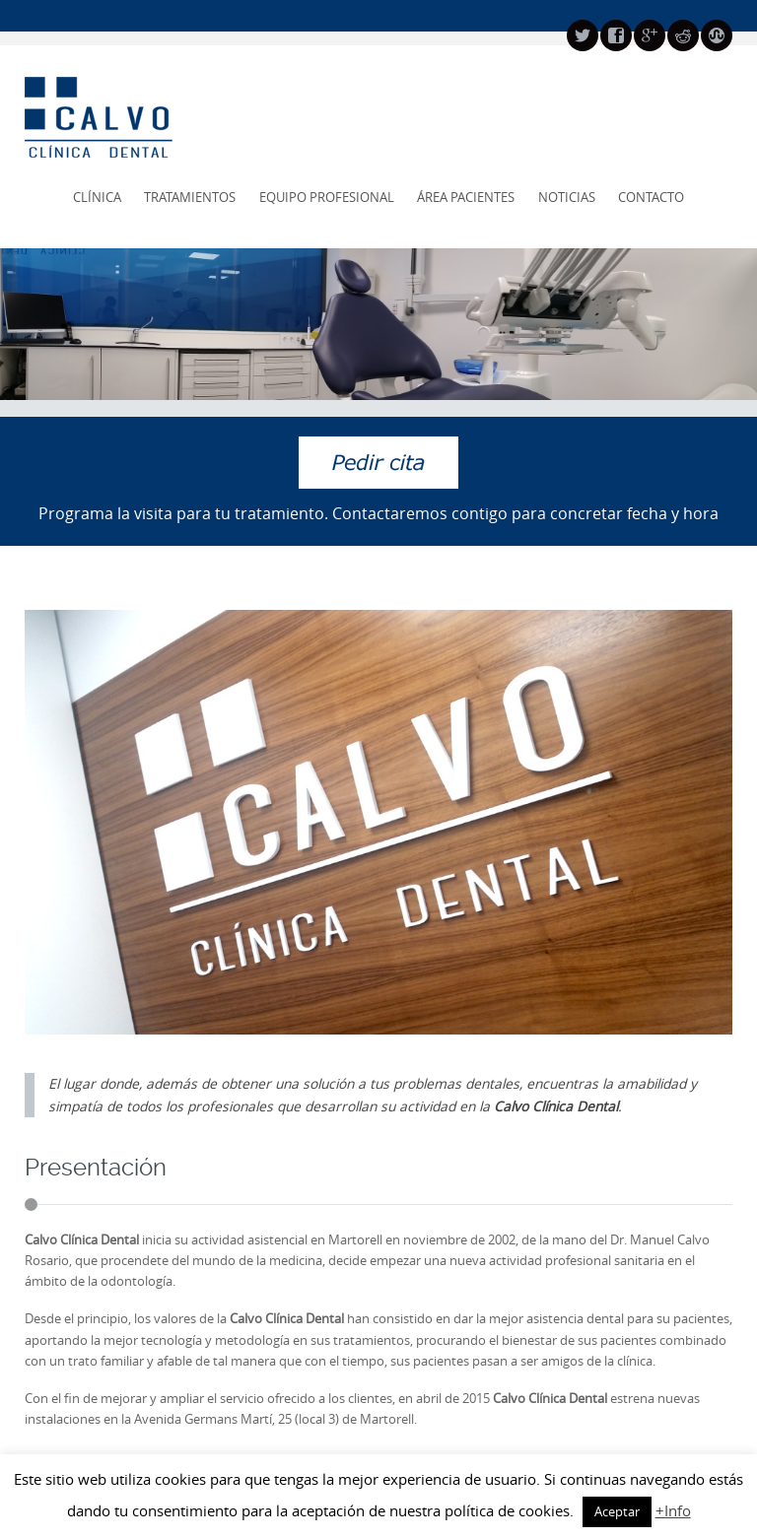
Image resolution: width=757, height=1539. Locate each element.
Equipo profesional (326, 197)
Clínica (97, 197)
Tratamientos (190, 197)
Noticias (566, 197)
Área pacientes (466, 197)
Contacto (651, 197)
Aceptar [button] (617, 1511)
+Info (673, 1510)
